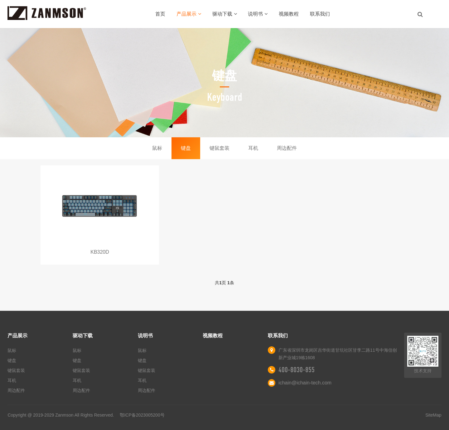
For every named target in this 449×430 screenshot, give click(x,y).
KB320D (99, 252)
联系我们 (320, 14)
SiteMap (433, 415)
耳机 (253, 148)
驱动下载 (224, 14)
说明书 (258, 14)
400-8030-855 (296, 370)
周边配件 (287, 148)
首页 (160, 14)
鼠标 (157, 148)
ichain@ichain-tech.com (304, 382)
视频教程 (289, 14)
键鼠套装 (219, 148)
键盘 (186, 148)
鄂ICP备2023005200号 (142, 415)
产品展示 (188, 14)
